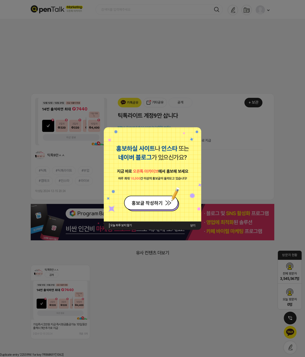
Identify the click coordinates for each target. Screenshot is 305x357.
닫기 (192, 225)
